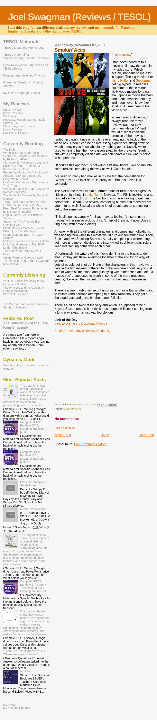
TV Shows (10, 116)
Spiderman (143, 80)
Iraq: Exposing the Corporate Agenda (80, 323)
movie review (121, 54)
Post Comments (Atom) (90, 444)
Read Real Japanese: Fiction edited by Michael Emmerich (26, 210)
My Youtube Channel (16, 708)
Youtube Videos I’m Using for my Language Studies (24, 282)
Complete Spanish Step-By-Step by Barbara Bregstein (26, 190)
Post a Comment (64, 428)
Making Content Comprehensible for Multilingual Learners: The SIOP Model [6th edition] (26, 244)
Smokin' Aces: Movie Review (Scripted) (82, 331)
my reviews (78, 27)
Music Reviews (13, 129)
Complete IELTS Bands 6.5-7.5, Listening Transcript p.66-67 (32, 457)
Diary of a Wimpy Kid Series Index (33, 483)
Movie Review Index (33, 509)
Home (105, 435)
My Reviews (16, 103)
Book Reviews (12, 109)
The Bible (9, 149)
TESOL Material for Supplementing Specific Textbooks (26, 56)
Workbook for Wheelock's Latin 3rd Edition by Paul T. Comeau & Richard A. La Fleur (25, 166)
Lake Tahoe (94, 194)
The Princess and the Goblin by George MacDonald (23, 289)
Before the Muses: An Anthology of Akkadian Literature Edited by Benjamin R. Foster (25, 176)
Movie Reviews (72, 409)
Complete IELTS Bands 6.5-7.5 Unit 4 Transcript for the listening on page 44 (33, 586)
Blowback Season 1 (16, 294)
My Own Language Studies (21, 92)
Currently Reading (23, 143)
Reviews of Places (15, 132)
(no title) (25, 671)
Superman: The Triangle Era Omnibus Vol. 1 (21, 223)
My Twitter (9, 704)
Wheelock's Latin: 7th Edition (21, 152)
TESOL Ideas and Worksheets (23, 47)
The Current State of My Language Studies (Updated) (25, 306)
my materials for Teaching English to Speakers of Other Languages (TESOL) (71, 29)
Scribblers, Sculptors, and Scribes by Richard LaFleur (25, 157)
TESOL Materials (21, 41)
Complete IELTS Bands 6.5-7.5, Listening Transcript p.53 (32, 427)
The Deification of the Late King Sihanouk (25, 325)
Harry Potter (120, 80)
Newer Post (62, 435)
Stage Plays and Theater (19, 126)
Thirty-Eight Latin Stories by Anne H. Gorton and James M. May (24, 203)
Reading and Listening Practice (24, 75)
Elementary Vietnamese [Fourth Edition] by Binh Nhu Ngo (23, 229)
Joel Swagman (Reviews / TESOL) (79, 16)
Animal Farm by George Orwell (23, 257)
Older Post (146, 435)
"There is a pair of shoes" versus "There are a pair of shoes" (24, 652)
